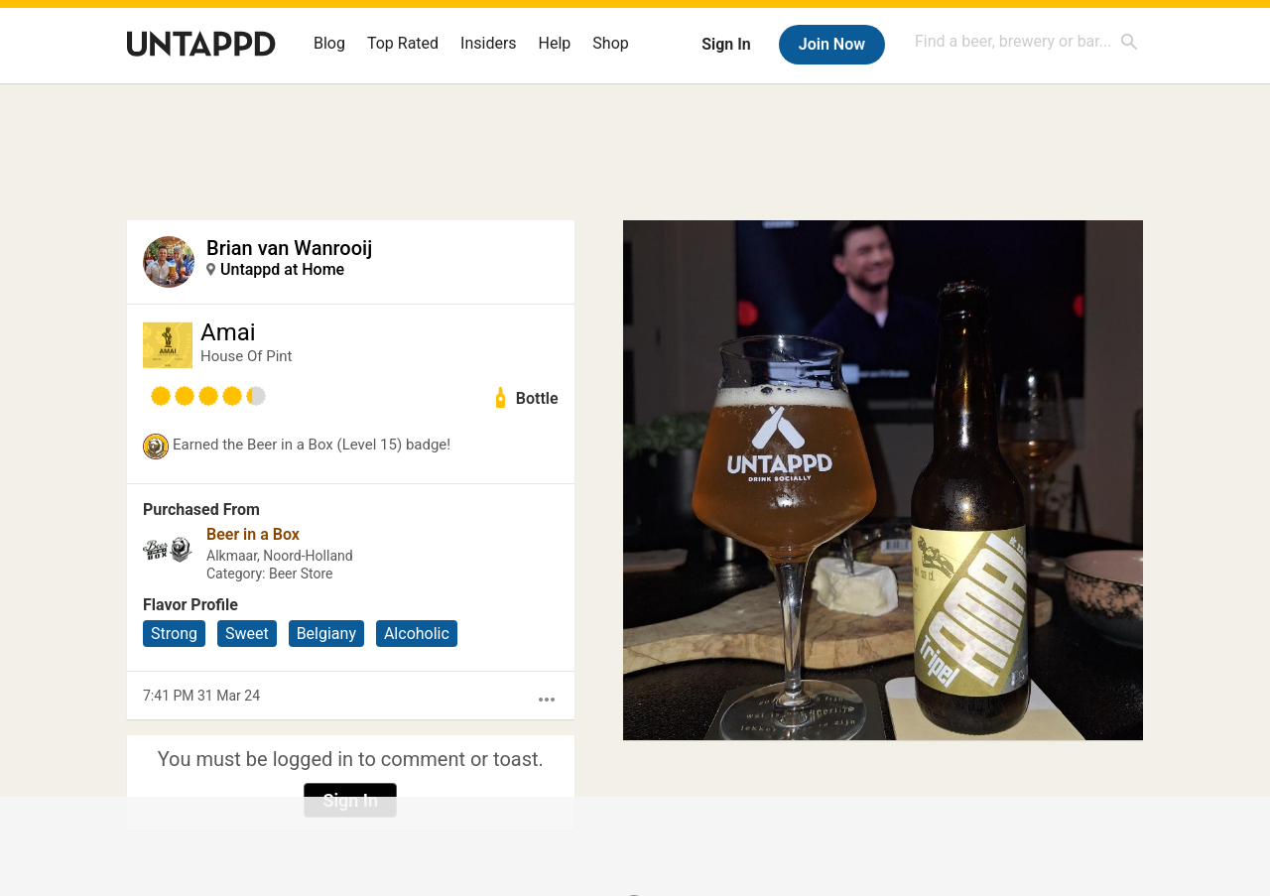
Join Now (832, 44)
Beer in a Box (253, 534)
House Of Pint (246, 356)
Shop (610, 43)
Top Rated (403, 43)
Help (555, 43)
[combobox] (1027, 41)
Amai (228, 332)
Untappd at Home (282, 269)
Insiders (488, 43)
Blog (329, 43)
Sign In (725, 44)
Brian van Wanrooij (289, 248)
